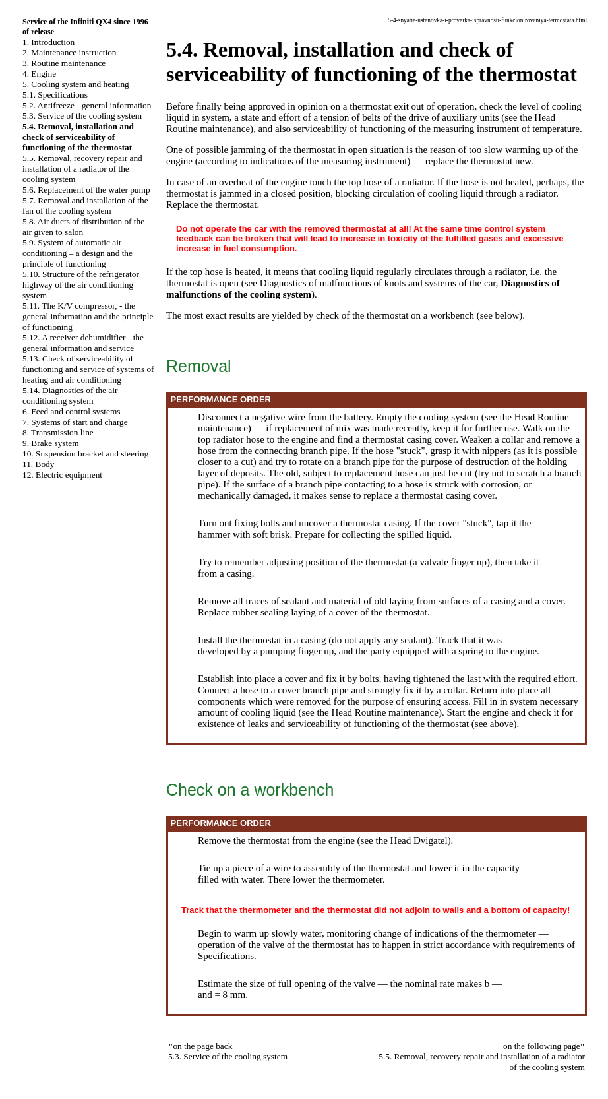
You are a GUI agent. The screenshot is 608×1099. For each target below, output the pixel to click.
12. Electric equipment (62, 475)
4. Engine (39, 73)
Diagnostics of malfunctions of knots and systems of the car (378, 283)
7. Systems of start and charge (75, 422)
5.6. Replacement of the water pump (86, 190)
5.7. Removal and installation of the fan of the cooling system (85, 205)
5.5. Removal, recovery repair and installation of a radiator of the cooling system (82, 168)
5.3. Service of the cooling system (82, 116)
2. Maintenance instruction (69, 52)
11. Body (38, 464)
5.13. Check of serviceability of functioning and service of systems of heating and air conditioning (88, 369)
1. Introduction (48, 42)
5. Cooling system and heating (75, 84)
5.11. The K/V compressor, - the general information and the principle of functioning (87, 316)
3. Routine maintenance (64, 63)
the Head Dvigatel (412, 840)
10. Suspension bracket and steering (85, 453)
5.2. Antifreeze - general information (86, 105)
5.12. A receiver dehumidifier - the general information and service (83, 342)
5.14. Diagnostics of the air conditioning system (69, 395)
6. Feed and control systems (71, 411)
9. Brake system (50, 443)
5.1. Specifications (55, 95)
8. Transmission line (58, 432)
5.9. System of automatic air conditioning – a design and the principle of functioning (77, 252)
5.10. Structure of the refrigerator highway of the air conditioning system (80, 284)
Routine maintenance (208, 128)
